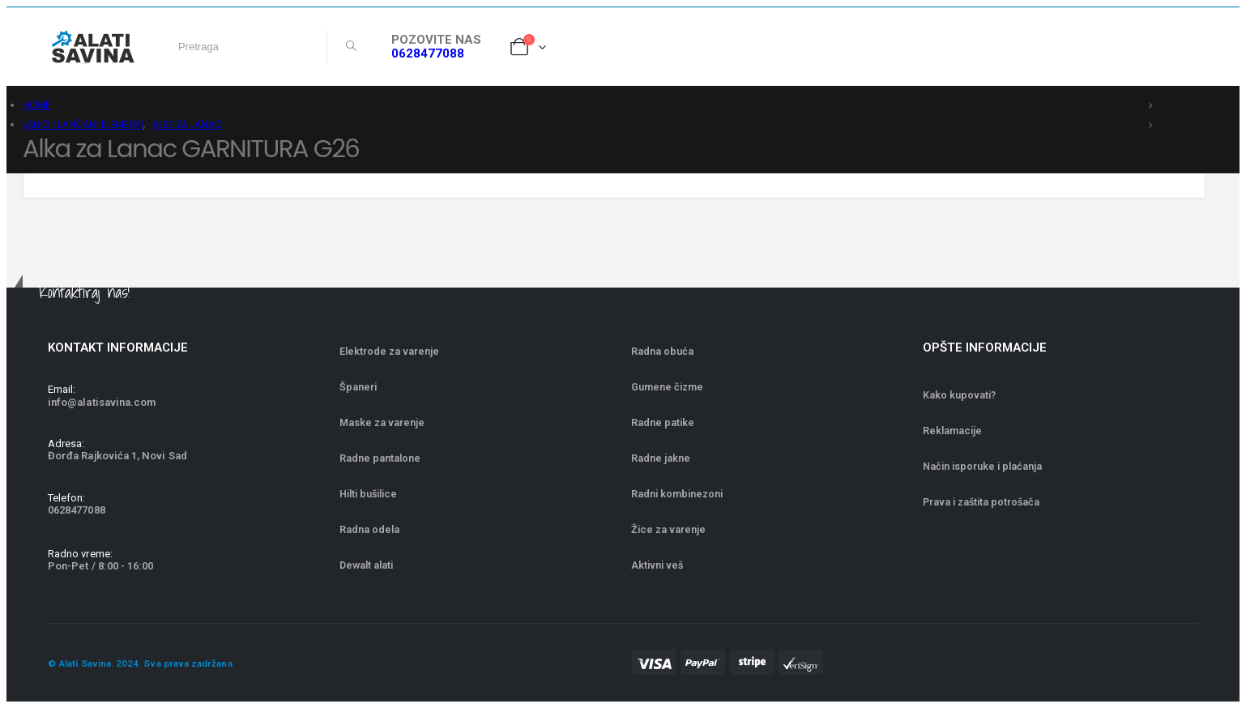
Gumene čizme (667, 387)
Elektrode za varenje (389, 351)
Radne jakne (660, 458)
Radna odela (369, 529)
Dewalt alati (366, 565)
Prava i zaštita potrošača (981, 502)
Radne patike (662, 422)
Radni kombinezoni (677, 494)
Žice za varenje (668, 529)
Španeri (358, 387)
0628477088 (427, 53)
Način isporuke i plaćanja (982, 466)
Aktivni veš (657, 565)
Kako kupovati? (959, 395)
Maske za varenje (383, 422)
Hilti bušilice (368, 494)
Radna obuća (662, 351)
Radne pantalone (379, 458)
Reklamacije (952, 430)
